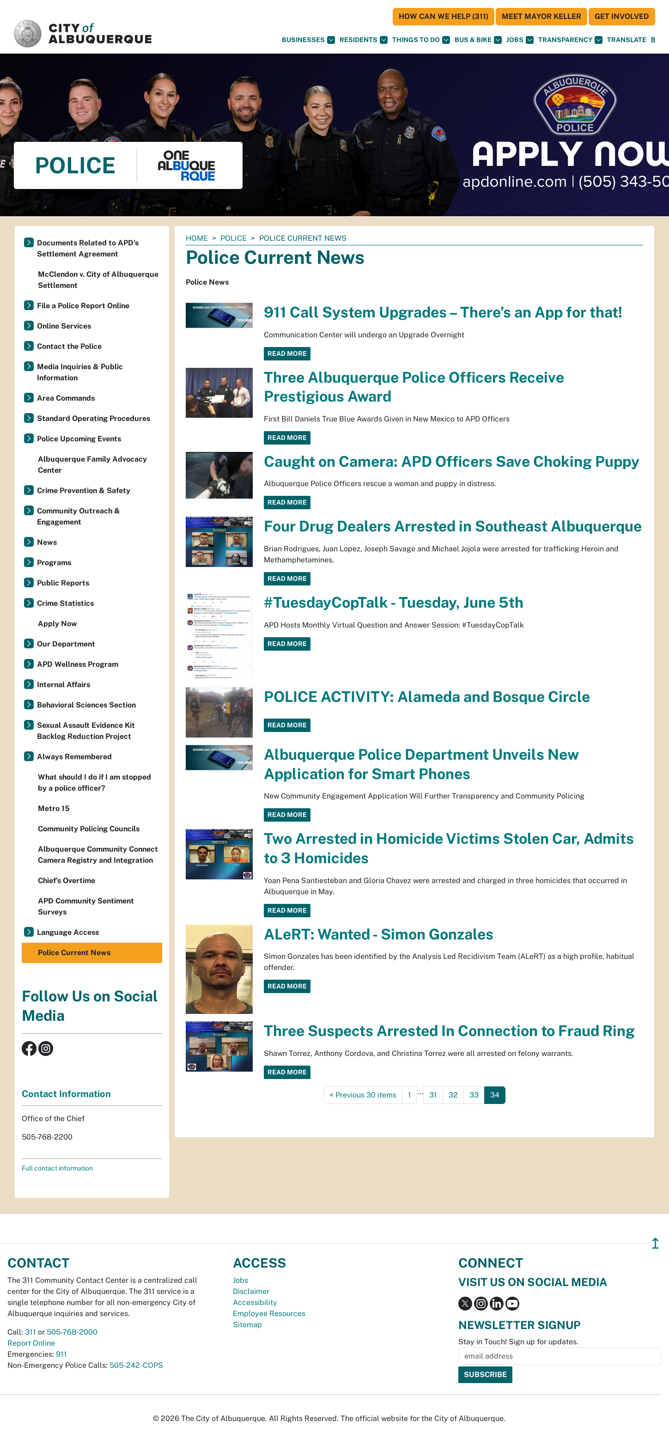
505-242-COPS (136, 1365)
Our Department (66, 644)
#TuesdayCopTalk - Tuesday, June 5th (393, 602)
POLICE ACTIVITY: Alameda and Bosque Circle (427, 696)
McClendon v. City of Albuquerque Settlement (98, 280)
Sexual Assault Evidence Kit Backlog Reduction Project (86, 731)
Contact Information (66, 1093)
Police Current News (74, 952)
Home (197, 238)
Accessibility (255, 1302)
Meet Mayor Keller (541, 16)
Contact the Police (69, 346)
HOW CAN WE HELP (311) (443, 16)
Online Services (64, 326)
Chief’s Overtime (66, 880)
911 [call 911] (61, 1354)
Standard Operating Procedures (93, 418)
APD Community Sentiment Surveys (86, 906)
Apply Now (57, 623)
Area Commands (66, 398)
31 (433, 1095)
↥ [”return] (655, 1243)
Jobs (520, 40)
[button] (626, 40)
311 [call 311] (30, 1332)
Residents (364, 40)
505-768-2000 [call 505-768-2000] (72, 1332)
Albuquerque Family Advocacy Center (92, 465)
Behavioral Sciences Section (86, 705)
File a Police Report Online (83, 305)
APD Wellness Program (77, 664)
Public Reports (63, 583)
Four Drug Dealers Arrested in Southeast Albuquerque (453, 526)
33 (474, 1095)
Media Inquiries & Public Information (80, 372)
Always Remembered (74, 756)
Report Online (31, 1343)
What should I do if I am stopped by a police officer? (94, 783)
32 (453, 1095)
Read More (287, 353)
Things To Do (421, 40)
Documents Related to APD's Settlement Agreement (88, 248)
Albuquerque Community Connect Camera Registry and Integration (98, 855)
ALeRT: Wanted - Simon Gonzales (378, 934)
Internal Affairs (63, 684)
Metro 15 (54, 808)
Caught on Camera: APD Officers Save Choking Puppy (451, 461)
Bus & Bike (478, 40)
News (47, 542)
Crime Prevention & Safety (83, 490)
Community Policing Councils (89, 828)
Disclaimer (251, 1291)
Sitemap (247, 1324)
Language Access (68, 932)
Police (233, 238)
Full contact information (57, 1168)
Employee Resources (269, 1313)
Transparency (570, 40)
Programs (54, 562)
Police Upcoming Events (79, 438)
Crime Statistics (65, 603)
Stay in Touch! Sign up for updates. (518, 1341)
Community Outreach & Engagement (78, 516)
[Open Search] (653, 39)
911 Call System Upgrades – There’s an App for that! (443, 312)
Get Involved (622, 16)
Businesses (308, 40)
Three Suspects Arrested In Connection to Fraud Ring (449, 1030)
